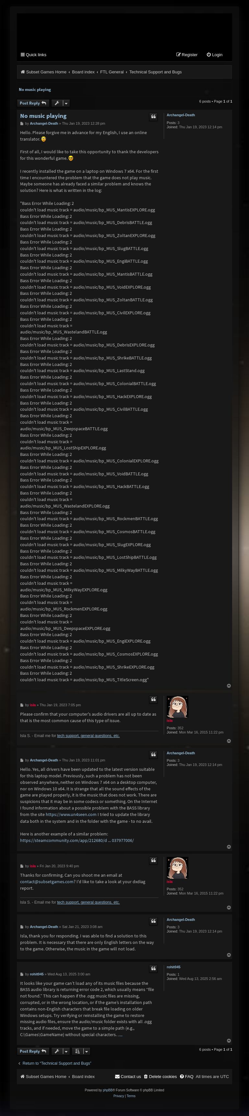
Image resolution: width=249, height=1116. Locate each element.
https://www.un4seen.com (71, 815)
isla (169, 721)
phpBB (108, 1090)
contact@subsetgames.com (47, 882)
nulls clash (120, 1036)
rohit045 (173, 967)
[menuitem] (214, 55)
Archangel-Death (181, 115)
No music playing (35, 90)
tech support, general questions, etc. (88, 736)
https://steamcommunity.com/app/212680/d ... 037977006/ (77, 841)
